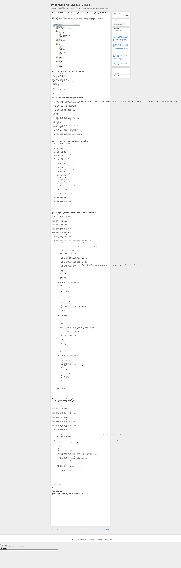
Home (80, 529)
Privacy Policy (116, 73)
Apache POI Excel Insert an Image (120, 30)
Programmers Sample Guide (70, 5)
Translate (121, 24)
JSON (59, 484)
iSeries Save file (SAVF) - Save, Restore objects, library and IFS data (120, 59)
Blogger (111, 539)
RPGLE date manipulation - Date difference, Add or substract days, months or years (120, 63)
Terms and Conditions (117, 71)
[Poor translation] (5, 548)
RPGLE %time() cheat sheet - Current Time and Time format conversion (121, 37)
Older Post (106, 529)
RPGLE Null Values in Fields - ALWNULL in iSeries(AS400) (119, 33)
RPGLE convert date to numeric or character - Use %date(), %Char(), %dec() (120, 40)
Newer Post (55, 529)
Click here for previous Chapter (58, 17)
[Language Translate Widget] (119, 23)
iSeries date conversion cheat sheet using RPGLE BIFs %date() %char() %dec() (120, 45)
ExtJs (56, 484)
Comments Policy (116, 75)
